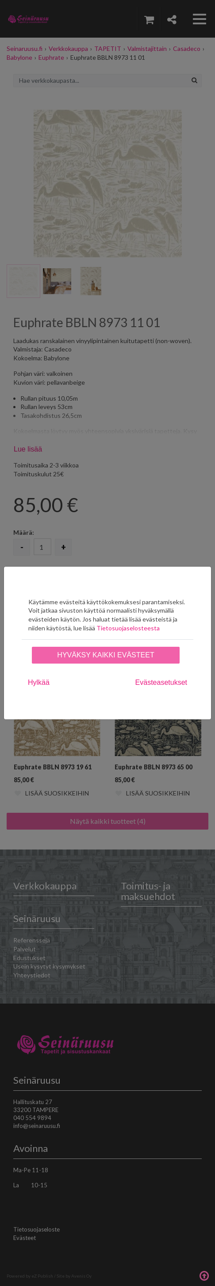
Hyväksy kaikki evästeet (105, 655)
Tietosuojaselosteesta (128, 628)
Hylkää (39, 682)
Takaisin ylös (204, 1275)
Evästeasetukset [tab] (161, 682)
